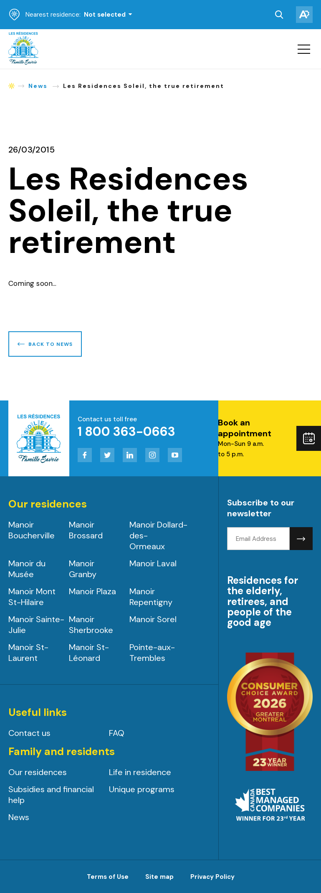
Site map (159, 877)
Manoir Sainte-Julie (36, 624)
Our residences (37, 772)
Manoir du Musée (26, 569)
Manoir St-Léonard (89, 652)
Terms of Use (108, 877)
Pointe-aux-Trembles (152, 652)
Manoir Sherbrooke (91, 624)
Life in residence (140, 772)
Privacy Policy (212, 877)
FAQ (116, 733)
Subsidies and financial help (51, 794)
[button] (304, 49)
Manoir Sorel (153, 619)
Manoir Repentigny (150, 597)
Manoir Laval (153, 563)
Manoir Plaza (92, 591)
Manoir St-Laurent (28, 652)
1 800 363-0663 (126, 431)
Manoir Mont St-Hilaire (32, 597)
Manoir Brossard (86, 530)
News (18, 817)
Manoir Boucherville (31, 530)
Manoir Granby (82, 569)
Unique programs (141, 789)
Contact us (29, 733)
